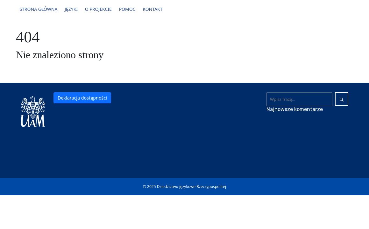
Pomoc (127, 9)
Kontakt (152, 9)
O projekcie (98, 9)
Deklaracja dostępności (82, 98)
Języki (71, 9)
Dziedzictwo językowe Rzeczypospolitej (191, 186)
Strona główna (38, 9)
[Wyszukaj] (299, 99)
